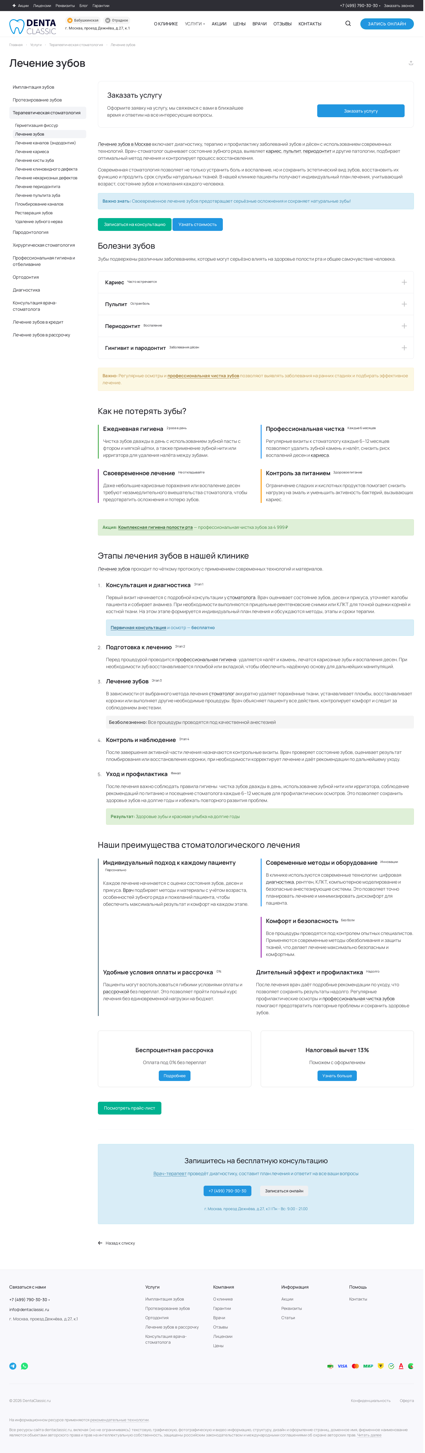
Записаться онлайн (284, 1191)
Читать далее (369, 1435)
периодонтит (317, 151)
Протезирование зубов (37, 100)
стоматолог (221, 693)
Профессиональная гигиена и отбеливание (44, 261)
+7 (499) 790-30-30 (359, 5)
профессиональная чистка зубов (203, 376)
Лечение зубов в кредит (38, 322)
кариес (273, 151)
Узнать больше (337, 1075)
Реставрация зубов (34, 212)
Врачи (219, 1317)
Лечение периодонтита (37, 186)
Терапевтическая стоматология (46, 113)
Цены (218, 1345)
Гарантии (222, 1308)
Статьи (288, 1317)
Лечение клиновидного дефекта (46, 169)
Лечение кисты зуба (34, 160)
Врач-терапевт (170, 1173)
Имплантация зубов (33, 87)
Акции (287, 1299)
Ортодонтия (26, 277)
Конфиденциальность (371, 1400)
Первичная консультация (138, 627)
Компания (223, 1287)
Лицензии (222, 1336)
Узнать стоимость (198, 224)
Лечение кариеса (32, 151)
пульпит (292, 151)
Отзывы (220, 1327)
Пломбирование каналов (39, 204)
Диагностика (26, 290)
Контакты (358, 1299)
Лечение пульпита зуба (37, 195)
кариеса (320, 455)
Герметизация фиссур (36, 125)
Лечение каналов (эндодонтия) (45, 142)
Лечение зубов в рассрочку (41, 335)
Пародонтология (30, 232)
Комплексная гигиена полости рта (155, 527)
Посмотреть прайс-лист (129, 1108)
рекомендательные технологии (119, 1419)
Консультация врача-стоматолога (35, 306)
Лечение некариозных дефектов (46, 177)
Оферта (407, 1400)
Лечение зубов (114, 569)
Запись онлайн (387, 24)
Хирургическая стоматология (44, 245)
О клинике (223, 1299)
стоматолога (241, 597)
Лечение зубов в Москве (124, 144)
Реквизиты (291, 1308)
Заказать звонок (399, 5)
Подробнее (175, 1075)
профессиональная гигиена (205, 659)
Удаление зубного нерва (39, 221)
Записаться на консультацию (134, 224)
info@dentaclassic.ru (29, 1309)
